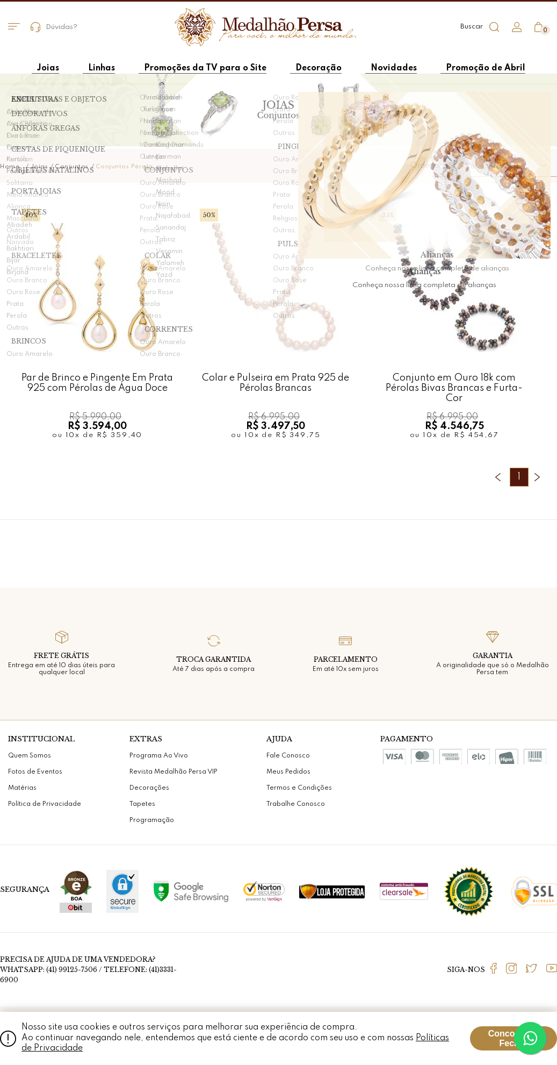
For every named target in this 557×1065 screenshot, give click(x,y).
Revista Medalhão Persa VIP (173, 772)
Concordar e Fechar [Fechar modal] (513, 1038)
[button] (511, 166)
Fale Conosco (288, 756)
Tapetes (142, 804)
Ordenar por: (434, 165)
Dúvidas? (54, 27)
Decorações (149, 788)
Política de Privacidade (44, 804)
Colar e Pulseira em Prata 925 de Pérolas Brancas (275, 383)
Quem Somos (29, 756)
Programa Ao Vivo (158, 756)
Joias (39, 166)
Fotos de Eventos (35, 772)
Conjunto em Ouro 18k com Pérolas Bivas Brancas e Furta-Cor (454, 388)
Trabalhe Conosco (295, 804)
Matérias (22, 788)
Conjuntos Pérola (124, 166)
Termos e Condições (299, 788)
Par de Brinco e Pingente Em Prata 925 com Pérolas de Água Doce (97, 383)
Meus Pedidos (288, 772)
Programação (151, 820)
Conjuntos (72, 166)
